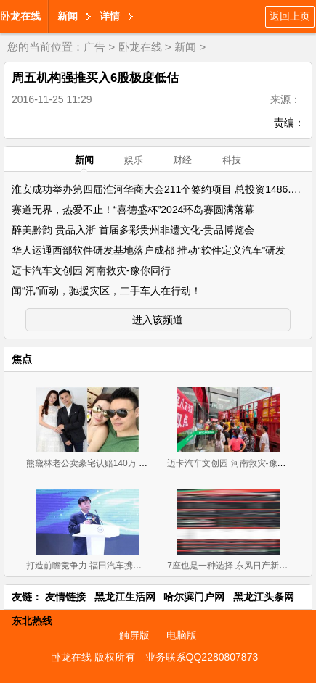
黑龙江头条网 (263, 597)
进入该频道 (157, 320)
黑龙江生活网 (124, 597)
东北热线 (32, 620)
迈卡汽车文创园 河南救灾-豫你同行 (91, 270)
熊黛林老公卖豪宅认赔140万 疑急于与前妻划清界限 (126, 463)
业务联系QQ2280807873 (202, 657)
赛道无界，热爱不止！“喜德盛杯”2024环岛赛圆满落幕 (133, 209)
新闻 (67, 16)
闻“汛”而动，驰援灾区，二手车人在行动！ (106, 291)
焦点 (22, 359)
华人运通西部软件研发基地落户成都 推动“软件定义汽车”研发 (148, 250)
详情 (110, 16)
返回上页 (290, 16)
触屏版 (134, 635)
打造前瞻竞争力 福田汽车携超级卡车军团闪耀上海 (123, 565)
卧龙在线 (20, 16)
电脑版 (181, 635)
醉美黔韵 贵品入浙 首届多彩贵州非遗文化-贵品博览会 (133, 230)
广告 (94, 47)
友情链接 (65, 597)
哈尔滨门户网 (193, 597)
